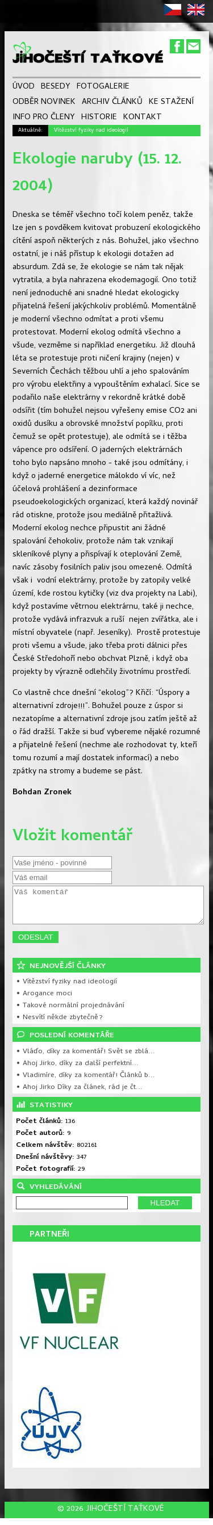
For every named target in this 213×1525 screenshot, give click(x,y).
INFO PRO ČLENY (43, 118)
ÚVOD (23, 87)
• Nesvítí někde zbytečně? (59, 1024)
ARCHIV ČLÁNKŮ (112, 102)
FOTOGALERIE (103, 87)
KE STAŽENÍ (171, 102)
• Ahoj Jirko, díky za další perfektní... (77, 1070)
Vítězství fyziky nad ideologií (91, 130)
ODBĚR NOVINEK (44, 102)
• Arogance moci (44, 1001)
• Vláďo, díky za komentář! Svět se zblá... (85, 1059)
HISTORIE (99, 118)
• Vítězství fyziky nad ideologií (66, 989)
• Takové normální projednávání (70, 1013)
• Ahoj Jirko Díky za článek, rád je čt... (79, 1094)
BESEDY (55, 87)
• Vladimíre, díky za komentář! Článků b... (85, 1082)
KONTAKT (142, 118)
